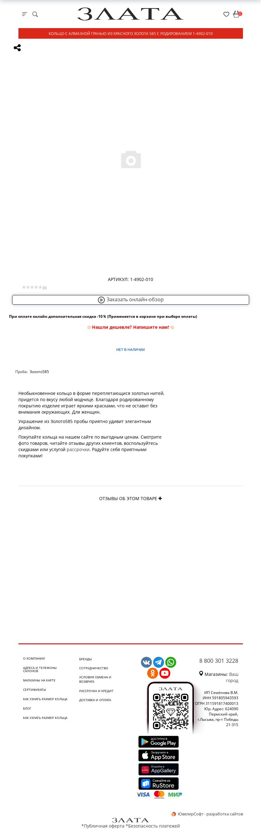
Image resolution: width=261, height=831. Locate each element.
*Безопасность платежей (153, 826)
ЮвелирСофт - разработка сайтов (207, 814)
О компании (34, 658)
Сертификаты (34, 689)
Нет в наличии (130, 350)
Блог (27, 708)
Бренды (85, 659)
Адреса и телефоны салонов (40, 669)
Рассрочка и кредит (96, 691)
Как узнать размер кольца (45, 699)
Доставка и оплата (95, 700)
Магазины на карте (39, 680)
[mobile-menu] (24, 14)
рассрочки (78, 449)
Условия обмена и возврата (95, 679)
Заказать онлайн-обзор (131, 299)
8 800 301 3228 (218, 660)
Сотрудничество (93, 668)
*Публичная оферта (102, 826)
